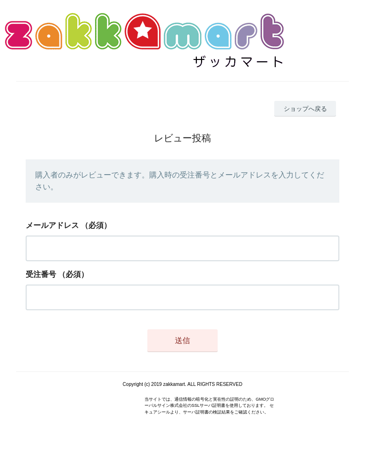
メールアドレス (52, 225)
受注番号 (41, 274)
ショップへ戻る (305, 108)
